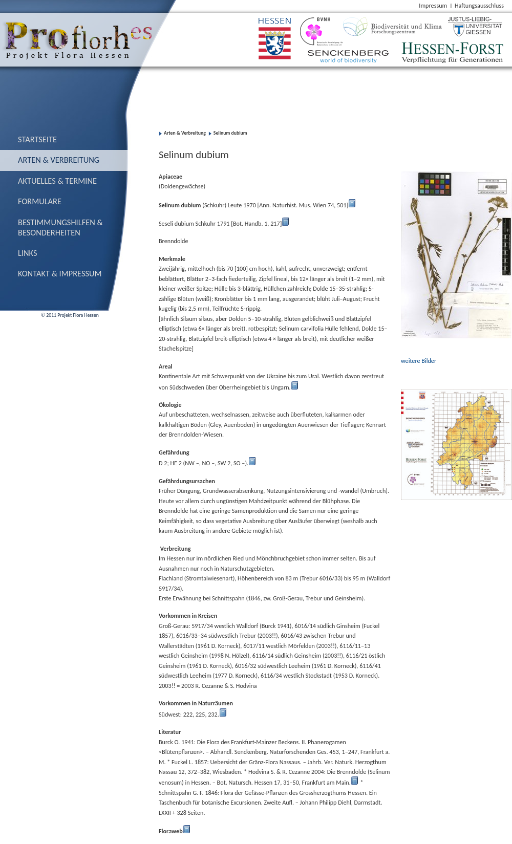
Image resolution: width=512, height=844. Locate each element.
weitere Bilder (418, 360)
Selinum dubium (230, 133)
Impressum (433, 5)
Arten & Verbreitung (58, 160)
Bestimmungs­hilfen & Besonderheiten (60, 227)
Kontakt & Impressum (60, 273)
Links (27, 253)
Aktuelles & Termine (57, 181)
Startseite (37, 139)
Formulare (39, 201)
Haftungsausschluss (479, 5)
